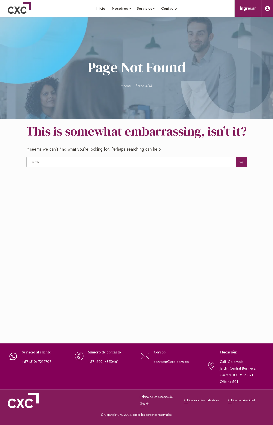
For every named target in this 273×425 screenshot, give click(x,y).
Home (126, 86)
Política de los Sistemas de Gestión (156, 400)
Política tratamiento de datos (201, 400)
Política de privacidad (241, 400)
